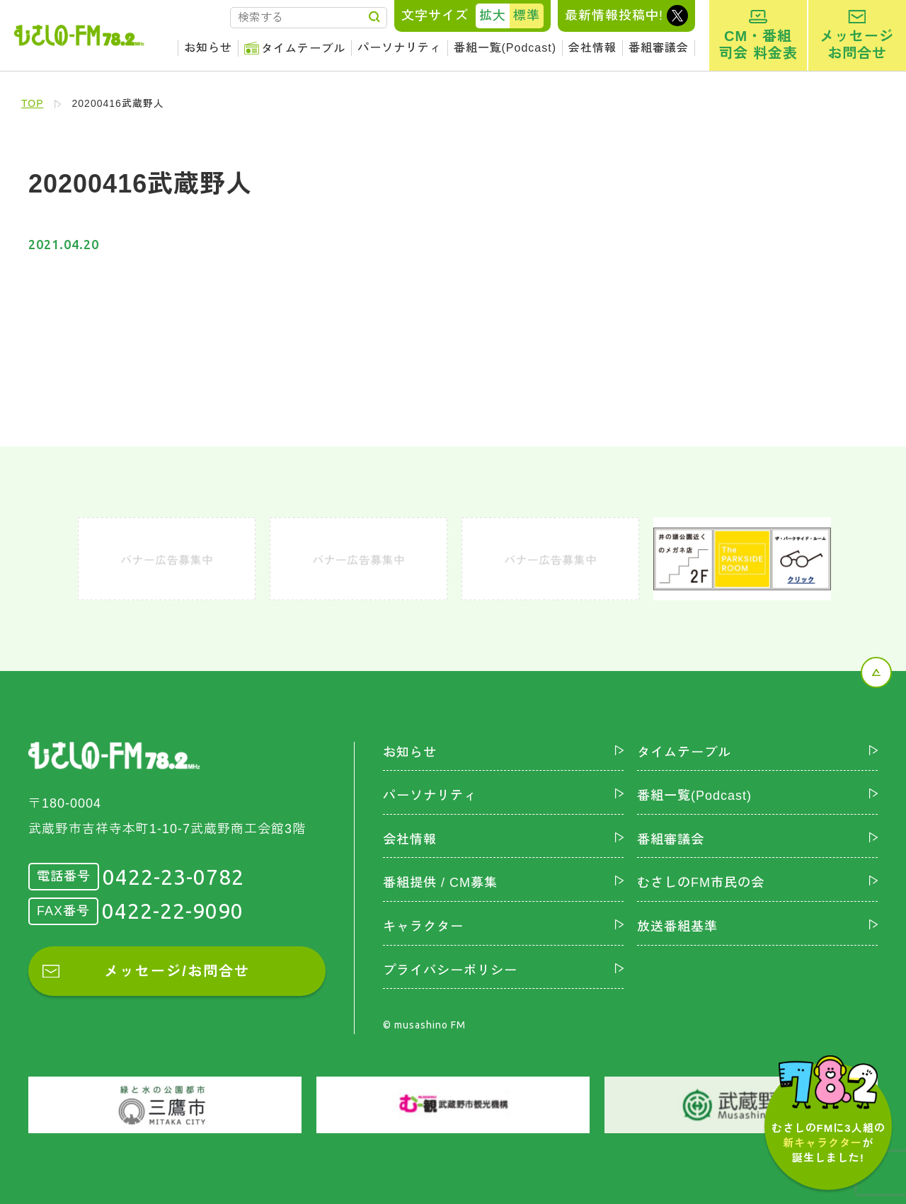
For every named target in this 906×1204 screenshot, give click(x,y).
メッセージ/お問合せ (177, 971)
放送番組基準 (677, 926)
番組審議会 (659, 48)
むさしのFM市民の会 (700, 883)
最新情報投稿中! (614, 15)
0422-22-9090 (172, 911)
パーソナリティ (399, 48)
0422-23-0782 (173, 877)
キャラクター (423, 926)
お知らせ (208, 48)
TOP (32, 103)
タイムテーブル (303, 48)
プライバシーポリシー (450, 970)
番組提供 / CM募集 (440, 883)
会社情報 (592, 48)
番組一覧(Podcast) (505, 48)
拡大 (492, 15)
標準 (526, 15)
